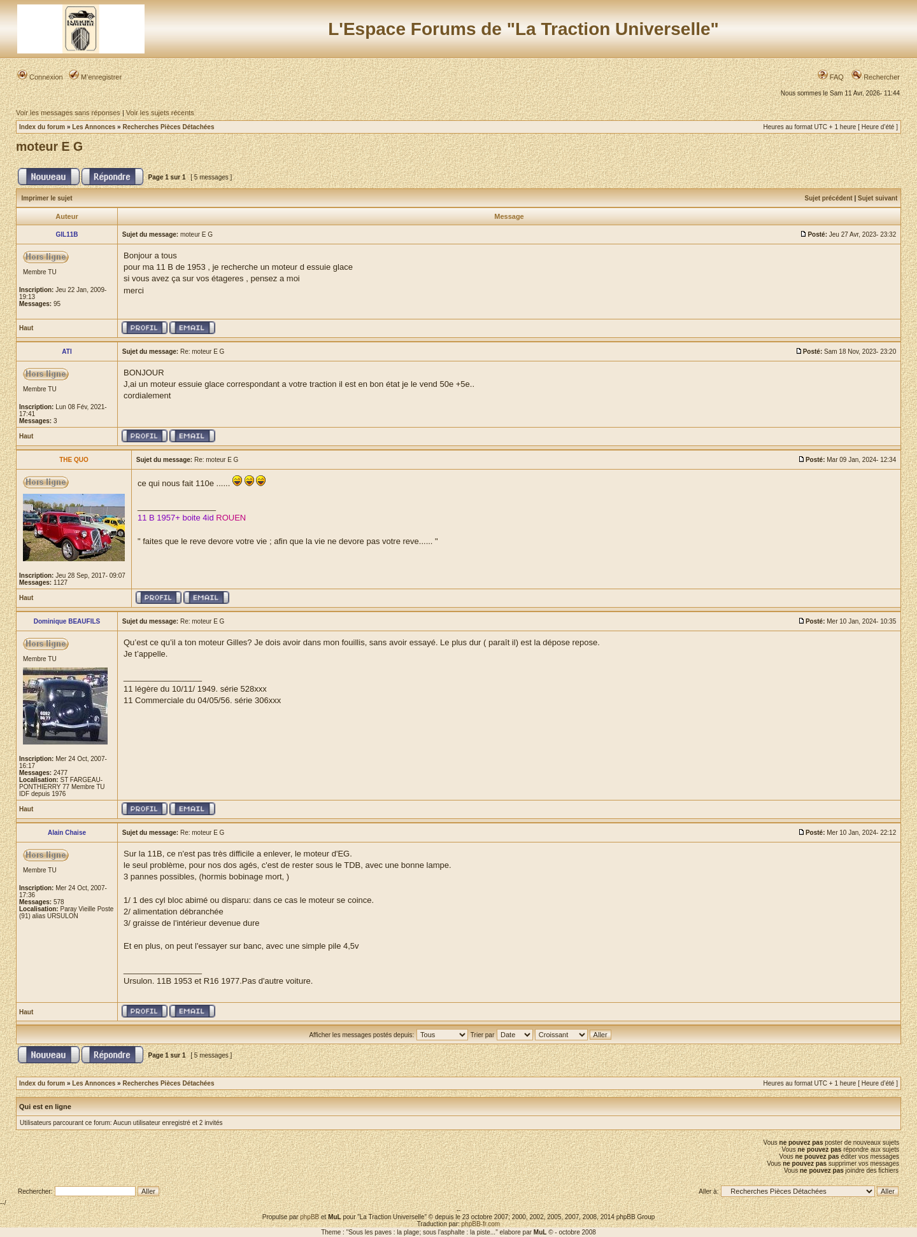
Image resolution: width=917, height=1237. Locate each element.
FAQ (831, 77)
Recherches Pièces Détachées (168, 126)
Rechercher (875, 77)
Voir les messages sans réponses (68, 112)
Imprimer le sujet (47, 198)
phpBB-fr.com (481, 1223)
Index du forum (42, 126)
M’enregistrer (95, 77)
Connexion (40, 77)
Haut (26, 328)
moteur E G (49, 146)
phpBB (309, 1216)
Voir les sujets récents (160, 112)
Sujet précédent (829, 198)
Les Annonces (93, 126)
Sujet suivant (877, 198)
